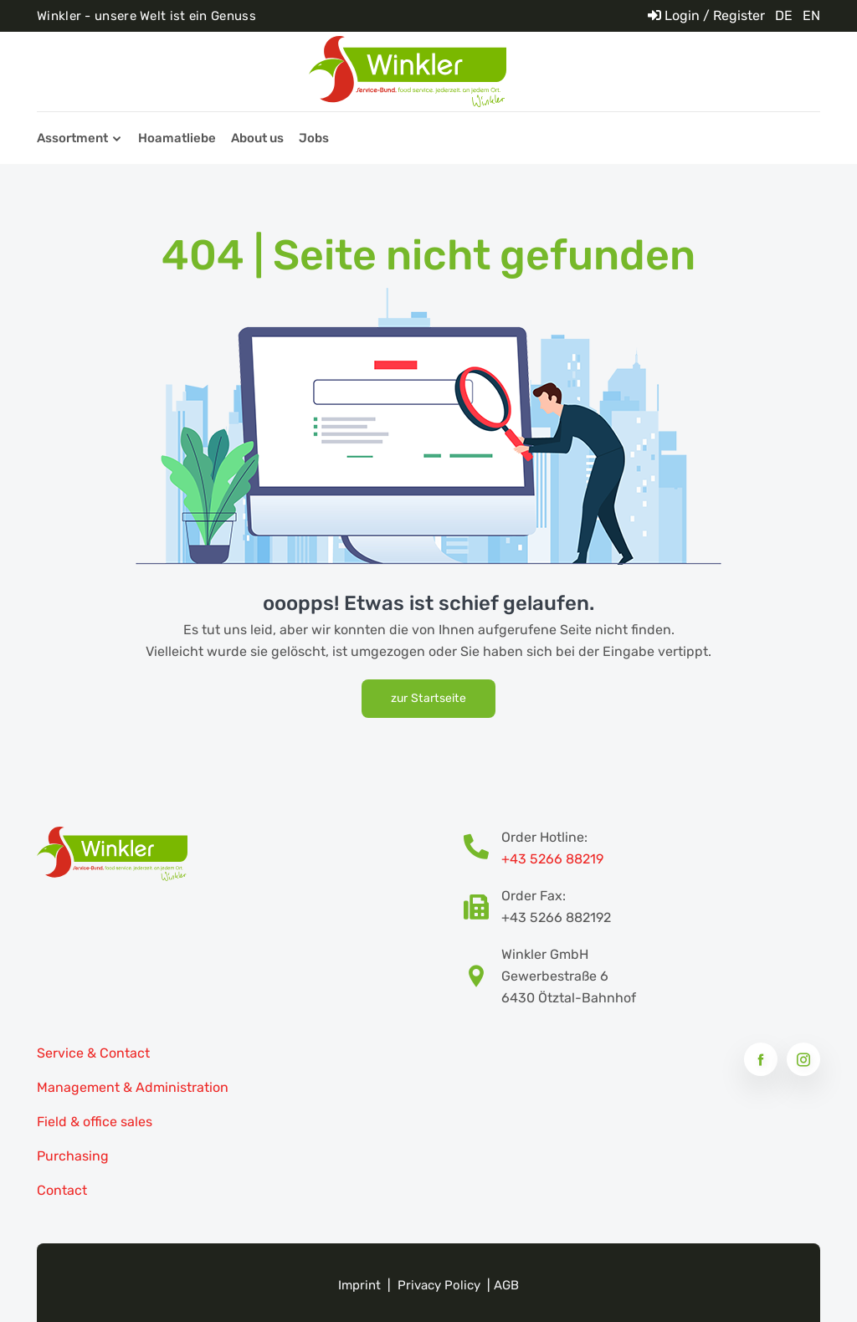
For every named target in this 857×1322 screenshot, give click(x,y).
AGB (506, 1285)
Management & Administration (132, 1087)
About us (257, 138)
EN (811, 15)
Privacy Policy (439, 1285)
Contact (62, 1190)
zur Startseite (428, 698)
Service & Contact (93, 1053)
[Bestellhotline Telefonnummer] (482, 848)
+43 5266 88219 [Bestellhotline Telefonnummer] (552, 859)
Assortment (72, 138)
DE (784, 15)
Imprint (359, 1285)
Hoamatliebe (177, 138)
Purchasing (73, 1156)
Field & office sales (94, 1122)
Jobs (314, 138)
